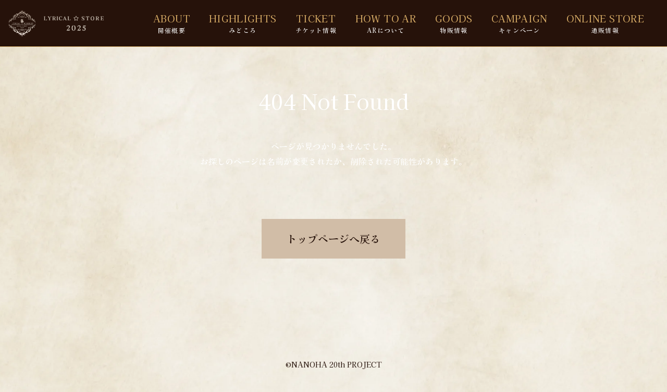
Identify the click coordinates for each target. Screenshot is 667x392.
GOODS (454, 23)
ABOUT (171, 23)
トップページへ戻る (333, 238)
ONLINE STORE (605, 23)
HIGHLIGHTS (243, 23)
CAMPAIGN (519, 23)
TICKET (316, 23)
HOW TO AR (385, 23)
